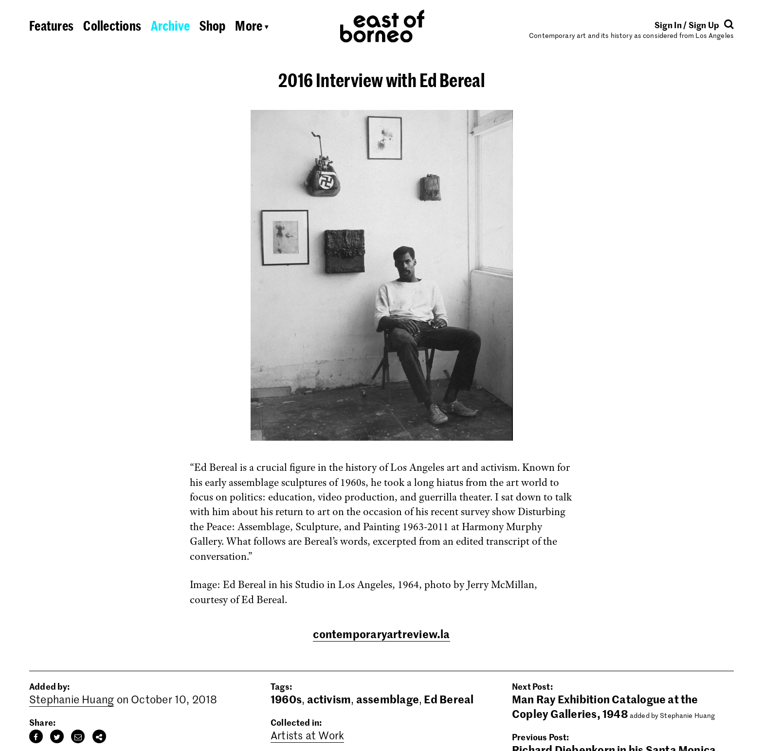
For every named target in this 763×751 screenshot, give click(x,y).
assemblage (387, 699)
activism (329, 699)
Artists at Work (307, 735)
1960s (286, 699)
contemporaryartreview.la (381, 633)
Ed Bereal (448, 699)
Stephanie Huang (71, 699)
